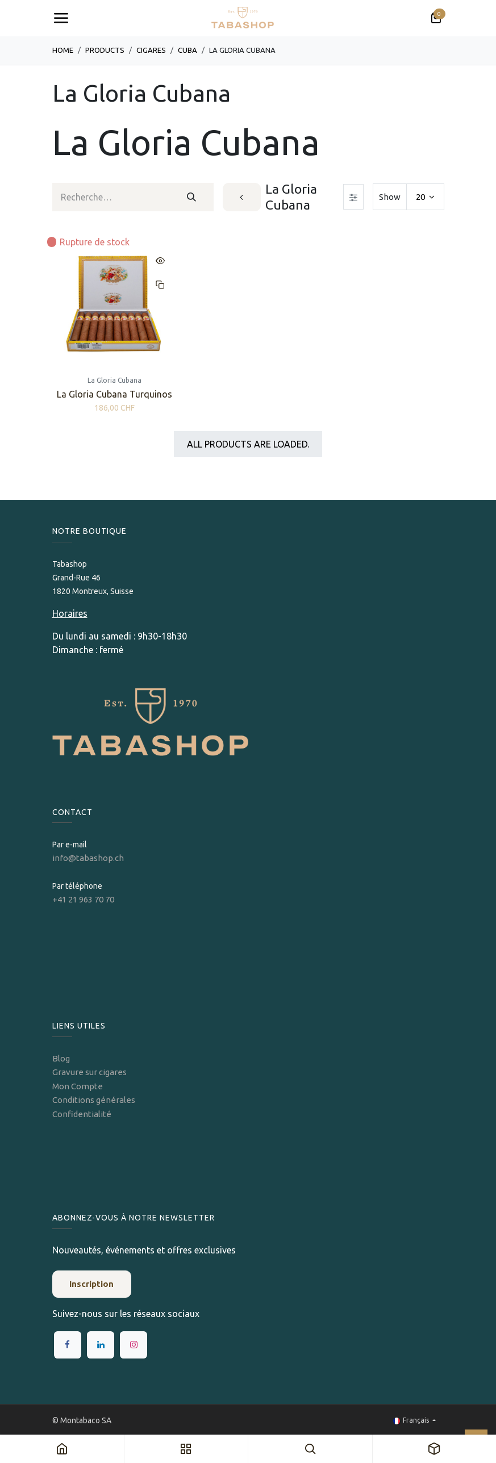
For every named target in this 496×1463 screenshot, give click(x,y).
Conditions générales (93, 1100)
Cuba (187, 50)
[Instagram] (133, 1344)
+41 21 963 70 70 (83, 899)
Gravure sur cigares (89, 1072)
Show (390, 197)
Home (62, 50)
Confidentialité (81, 1114)
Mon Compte (77, 1086)
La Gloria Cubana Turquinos (114, 395)
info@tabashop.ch (89, 858)
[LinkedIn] (100, 1344)
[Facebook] (67, 1344)
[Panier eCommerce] (435, 18)
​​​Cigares (151, 50)
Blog (61, 1058)
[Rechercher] (192, 197)
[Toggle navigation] (60, 18)
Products (104, 50)
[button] (160, 260)
